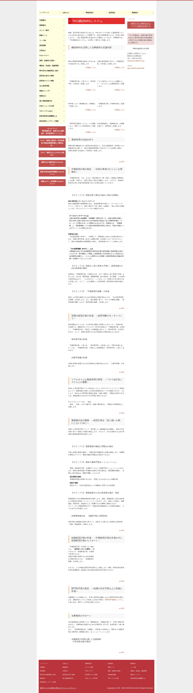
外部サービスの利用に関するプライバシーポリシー (58, 688)
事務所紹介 (90, 13)
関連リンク (43, 35)
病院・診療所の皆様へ (47, 60)
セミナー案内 (44, 30)
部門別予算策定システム (114, 600)
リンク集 (42, 40)
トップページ (44, 13)
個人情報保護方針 (45, 101)
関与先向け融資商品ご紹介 (49, 71)
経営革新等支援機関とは (48, 116)
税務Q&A (42, 96)
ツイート (132, 19)
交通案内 (42, 20)
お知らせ (66, 13)
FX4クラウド (44, 55)
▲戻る (122, 162)
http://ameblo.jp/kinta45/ (135, 68)
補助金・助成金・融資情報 (49, 66)
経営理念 (112, 13)
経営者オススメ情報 (46, 81)
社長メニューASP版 (46, 106)
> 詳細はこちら (90, 67)
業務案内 (42, 25)
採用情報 (42, 45)
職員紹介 (135, 13)
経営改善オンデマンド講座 (49, 121)
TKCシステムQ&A (46, 111)
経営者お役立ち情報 (46, 76)
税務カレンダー (45, 91)
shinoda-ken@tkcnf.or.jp (136, 61)
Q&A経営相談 (44, 86)
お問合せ (42, 50)
